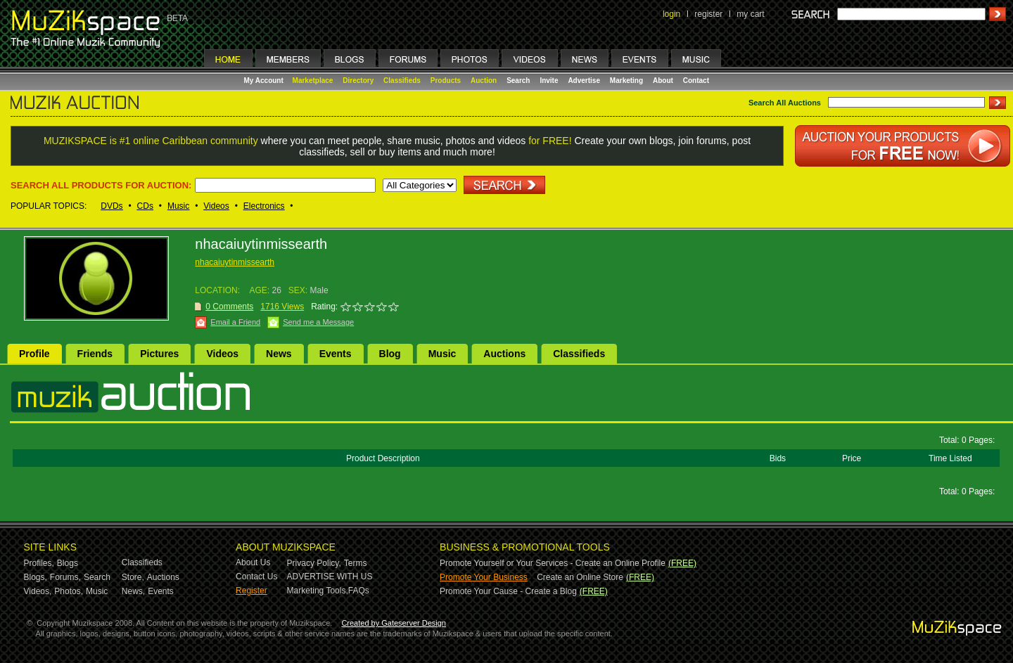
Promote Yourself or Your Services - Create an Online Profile (552, 563)
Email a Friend (235, 322)
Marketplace (313, 80)
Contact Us (256, 576)
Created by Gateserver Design (393, 623)
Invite (549, 80)
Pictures (159, 353)
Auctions (504, 353)
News (279, 353)
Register (251, 591)
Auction (484, 80)
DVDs (111, 206)
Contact (696, 80)
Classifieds (402, 80)
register (708, 14)
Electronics (264, 206)
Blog (390, 353)
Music (178, 206)
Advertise (584, 80)
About (663, 80)
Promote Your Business (484, 577)
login (671, 14)
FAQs (358, 591)
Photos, (68, 591)
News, (133, 591)
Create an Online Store (580, 577)
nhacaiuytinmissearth (234, 262)
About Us (253, 562)
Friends (95, 353)
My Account (265, 80)
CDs (145, 206)
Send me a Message (318, 322)
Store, (133, 577)
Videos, (38, 591)
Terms (355, 563)
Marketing (626, 80)
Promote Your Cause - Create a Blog (508, 591)
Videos (216, 206)
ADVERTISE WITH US (330, 576)
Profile (34, 353)
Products (446, 80)
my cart (750, 14)
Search (518, 80)
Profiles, (39, 563)
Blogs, (35, 577)
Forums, (65, 577)
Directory (358, 80)
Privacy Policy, (314, 563)
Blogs (67, 563)
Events (335, 353)
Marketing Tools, (317, 591)
